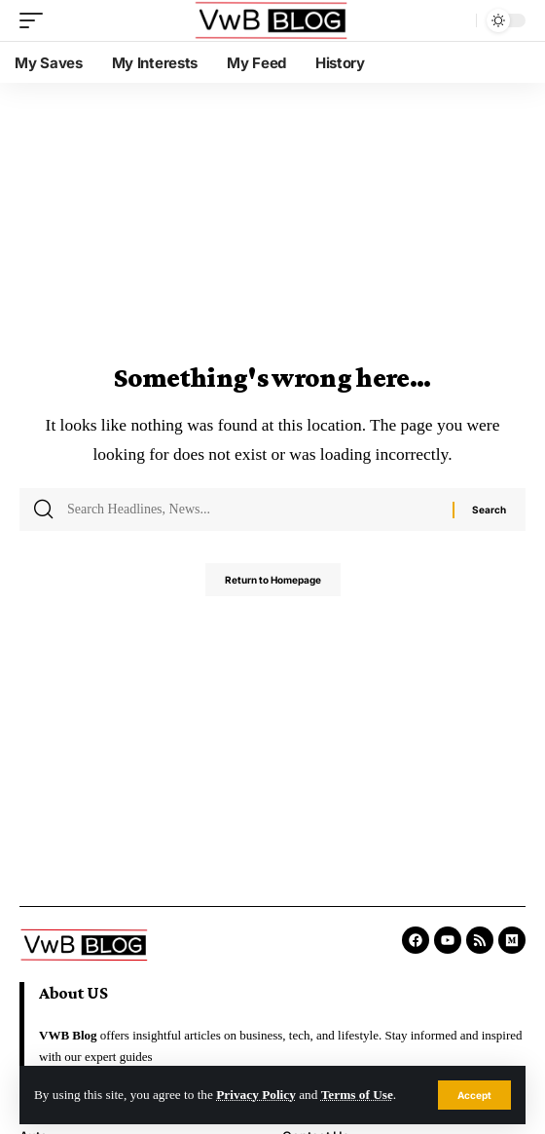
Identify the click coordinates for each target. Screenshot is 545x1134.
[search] (456, 20)
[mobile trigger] (36, 20)
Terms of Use (357, 1094)
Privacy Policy (256, 1094)
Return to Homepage (273, 580)
